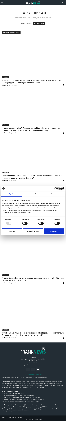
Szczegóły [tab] (33, 194)
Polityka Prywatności (29, 374)
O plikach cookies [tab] (55, 194)
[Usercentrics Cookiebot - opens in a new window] (56, 188)
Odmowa (12, 231)
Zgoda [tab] (11, 194)
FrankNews (5, 85)
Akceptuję (53, 231)
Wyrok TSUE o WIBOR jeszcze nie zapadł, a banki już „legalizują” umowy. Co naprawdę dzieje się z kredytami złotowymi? (33, 334)
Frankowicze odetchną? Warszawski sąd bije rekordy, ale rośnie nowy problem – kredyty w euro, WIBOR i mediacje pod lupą (31, 129)
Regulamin (39, 374)
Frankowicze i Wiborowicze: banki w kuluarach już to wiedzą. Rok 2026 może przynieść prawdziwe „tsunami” (32, 177)
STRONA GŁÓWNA (39, 23)
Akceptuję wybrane (33, 231)
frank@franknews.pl (37, 365)
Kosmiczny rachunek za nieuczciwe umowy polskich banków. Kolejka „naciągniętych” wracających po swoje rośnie (31, 81)
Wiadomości (5, 77)
